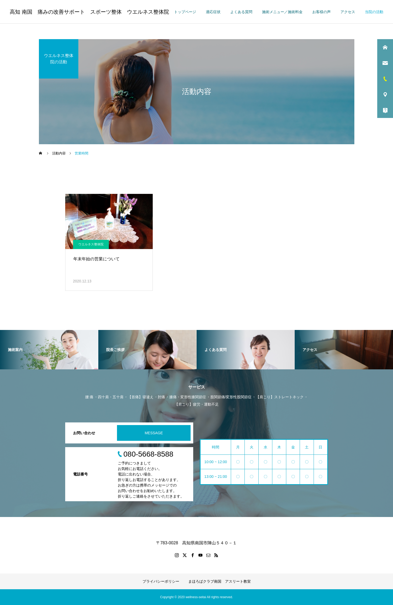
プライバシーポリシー (160, 581)
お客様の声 (321, 12)
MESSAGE (154, 433)
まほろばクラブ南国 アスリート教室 (219, 581)
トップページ (185, 12)
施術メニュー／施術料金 (282, 12)
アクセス (347, 12)
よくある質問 (241, 12)
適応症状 (213, 12)
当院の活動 (374, 12)
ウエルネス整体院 (91, 244)
